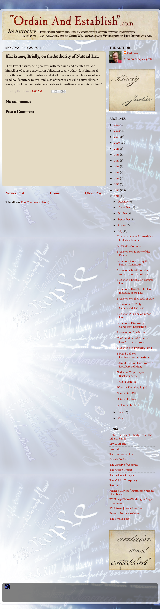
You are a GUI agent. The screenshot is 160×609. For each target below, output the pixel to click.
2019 (117, 149)
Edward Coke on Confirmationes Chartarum (134, 355)
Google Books (117, 459)
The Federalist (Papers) (122, 475)
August (122, 225)
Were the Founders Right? (132, 387)
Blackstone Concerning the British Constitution (133, 263)
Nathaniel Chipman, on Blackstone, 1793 (131, 374)
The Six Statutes (126, 382)
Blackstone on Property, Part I (134, 348)
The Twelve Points (120, 519)
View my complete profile (139, 59)
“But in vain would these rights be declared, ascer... (135, 238)
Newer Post (14, 193)
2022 (117, 131)
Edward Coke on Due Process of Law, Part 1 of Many (135, 365)
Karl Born (133, 53)
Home (55, 193)
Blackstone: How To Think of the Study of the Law (134, 291)
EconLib (114, 449)
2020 (117, 143)
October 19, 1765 (126, 399)
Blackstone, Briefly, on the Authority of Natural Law (133, 272)
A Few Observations (129, 246)
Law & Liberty (117, 444)
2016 (117, 166)
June (120, 412)
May (120, 418)
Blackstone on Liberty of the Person (133, 253)
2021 (117, 137)
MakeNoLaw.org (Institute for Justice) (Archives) (131, 492)
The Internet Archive (121, 454)
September (124, 219)
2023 (117, 125)
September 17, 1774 (128, 405)
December (124, 202)
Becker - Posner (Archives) (125, 513)
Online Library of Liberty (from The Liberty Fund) (130, 437)
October (123, 213)
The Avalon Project (120, 470)
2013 (117, 184)
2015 (117, 172)
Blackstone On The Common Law (134, 315)
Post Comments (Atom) (35, 202)
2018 (117, 155)
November (124, 207)
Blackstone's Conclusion (131, 332)
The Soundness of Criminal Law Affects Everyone (133, 340)
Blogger (86, 597)
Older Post (94, 193)
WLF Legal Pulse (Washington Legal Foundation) (130, 501)
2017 (117, 161)
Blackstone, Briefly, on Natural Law (135, 281)
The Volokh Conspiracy (123, 480)
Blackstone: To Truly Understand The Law (130, 306)
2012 (117, 190)
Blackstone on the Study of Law (135, 299)
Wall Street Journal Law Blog (126, 508)
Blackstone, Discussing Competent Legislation (131, 325)
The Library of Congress (123, 465)
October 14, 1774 (126, 393)
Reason (113, 485)
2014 (117, 179)
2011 (117, 196)
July (120, 231)
